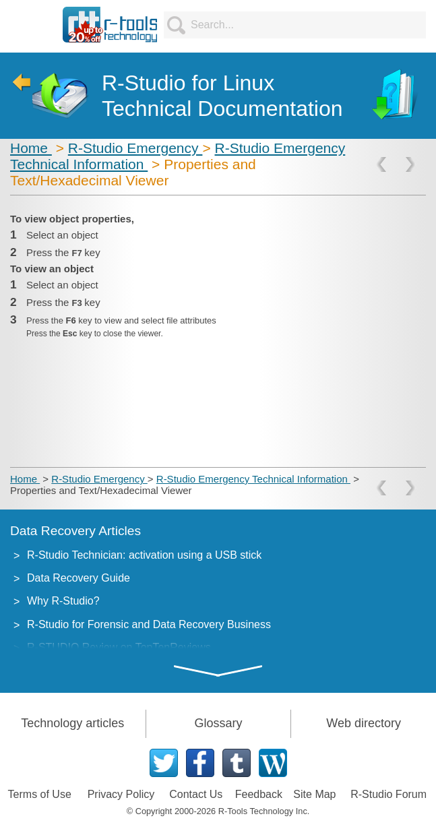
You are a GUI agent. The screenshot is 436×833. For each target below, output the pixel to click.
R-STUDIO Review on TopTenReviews (119, 647)
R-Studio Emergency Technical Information (253, 479)
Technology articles (72, 723)
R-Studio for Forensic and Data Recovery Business (149, 624)
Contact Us (195, 794)
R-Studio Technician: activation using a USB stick (144, 555)
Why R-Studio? (63, 601)
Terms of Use (39, 794)
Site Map (314, 794)
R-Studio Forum (388, 794)
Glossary (218, 723)
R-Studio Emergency (135, 148)
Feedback (258, 794)
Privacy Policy (121, 794)
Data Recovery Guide (78, 578)
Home (31, 148)
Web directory (363, 723)
